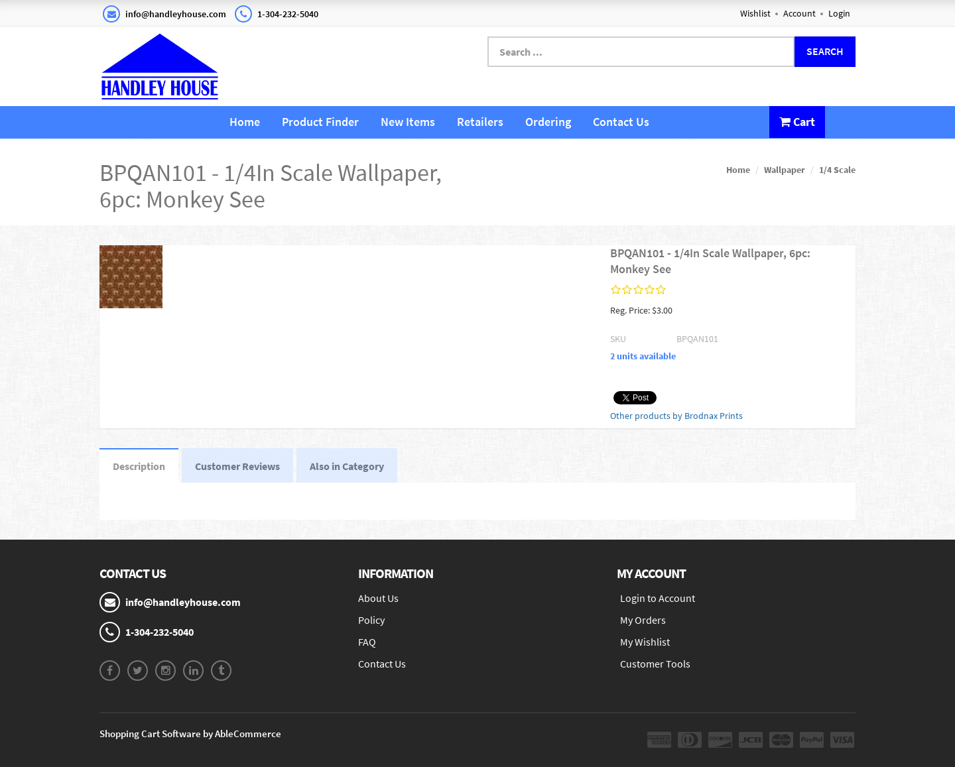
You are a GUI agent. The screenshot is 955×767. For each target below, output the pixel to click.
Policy (371, 619)
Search (825, 51)
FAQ (367, 641)
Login (839, 13)
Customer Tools (655, 663)
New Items (408, 121)
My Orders (643, 619)
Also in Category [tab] (347, 466)
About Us (378, 598)
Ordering (548, 121)
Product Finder (320, 121)
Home (244, 121)
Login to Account (657, 598)
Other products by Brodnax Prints (676, 416)
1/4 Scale (837, 170)
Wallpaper (784, 170)
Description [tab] (139, 466)
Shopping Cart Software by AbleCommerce (190, 733)
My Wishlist (645, 641)
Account (799, 13)
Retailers (480, 121)
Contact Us (621, 121)
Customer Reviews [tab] (237, 466)
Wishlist (755, 13)
